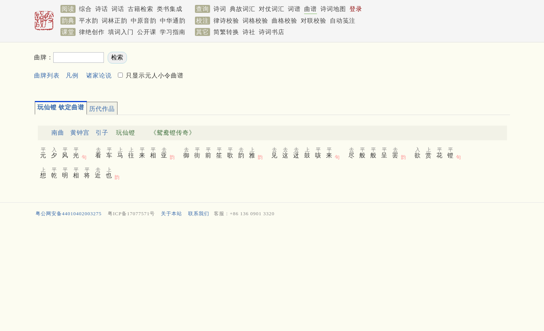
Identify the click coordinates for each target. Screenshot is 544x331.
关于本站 (171, 213)
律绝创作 (92, 32)
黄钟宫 (80, 132)
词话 (117, 9)
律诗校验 (226, 20)
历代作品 (102, 109)
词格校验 (255, 20)
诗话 (101, 9)
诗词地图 (333, 9)
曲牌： (43, 57)
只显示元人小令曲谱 (154, 75)
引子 (102, 132)
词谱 (294, 9)
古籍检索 (140, 9)
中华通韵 (172, 20)
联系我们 (198, 213)
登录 (355, 9)
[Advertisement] (375, 68)
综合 (85, 9)
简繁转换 (226, 32)
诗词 (219, 9)
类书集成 (169, 9)
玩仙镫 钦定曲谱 (60, 107)
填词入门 (121, 32)
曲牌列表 (47, 75)
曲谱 (310, 9)
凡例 (72, 75)
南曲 (57, 132)
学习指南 (172, 32)
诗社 (249, 32)
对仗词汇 (271, 9)
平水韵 (88, 20)
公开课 (146, 32)
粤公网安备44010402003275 (69, 213)
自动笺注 (342, 20)
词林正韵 (114, 20)
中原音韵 (143, 20)
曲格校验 (284, 20)
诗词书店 (271, 32)
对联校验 (313, 20)
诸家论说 (99, 75)
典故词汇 (242, 9)
